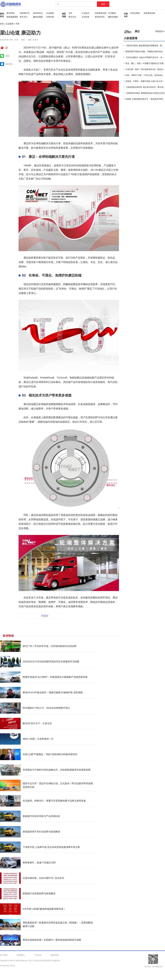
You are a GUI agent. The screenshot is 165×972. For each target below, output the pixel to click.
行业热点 (85, 13)
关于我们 (4, 955)
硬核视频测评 (12, 17)
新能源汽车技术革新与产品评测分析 (41, 816)
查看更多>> (160, 31)
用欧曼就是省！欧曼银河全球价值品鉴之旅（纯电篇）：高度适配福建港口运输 (58, 924)
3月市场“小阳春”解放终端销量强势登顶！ (44, 909)
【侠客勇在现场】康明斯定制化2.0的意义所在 (145, 93)
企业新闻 (50, 13)
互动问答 (85, 17)
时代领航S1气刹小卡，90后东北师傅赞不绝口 (46, 708)
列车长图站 (135, 13)
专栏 (70, 13)
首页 (2, 24)
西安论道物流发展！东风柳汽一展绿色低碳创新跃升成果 (52, 939)
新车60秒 (11, 13)
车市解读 (112, 13)
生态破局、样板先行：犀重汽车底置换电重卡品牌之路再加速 (54, 800)
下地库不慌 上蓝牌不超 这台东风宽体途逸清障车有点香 (51, 847)
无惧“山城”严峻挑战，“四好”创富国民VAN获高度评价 (50, 754)
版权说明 (55, 955)
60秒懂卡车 (25, 13)
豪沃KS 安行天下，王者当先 (37, 723)
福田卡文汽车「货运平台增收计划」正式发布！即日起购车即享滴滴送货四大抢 (58, 785)
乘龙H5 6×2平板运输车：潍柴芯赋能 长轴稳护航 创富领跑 (53, 692)
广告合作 (38, 955)
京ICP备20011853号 (7, 966)
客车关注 (24, 17)
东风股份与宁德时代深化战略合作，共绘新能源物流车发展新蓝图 (56, 769)
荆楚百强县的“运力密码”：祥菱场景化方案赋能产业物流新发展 (55, 677)
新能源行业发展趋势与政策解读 (39, 893)
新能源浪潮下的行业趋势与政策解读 (41, 831)
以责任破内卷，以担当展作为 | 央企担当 (43, 878)
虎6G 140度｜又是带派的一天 (38, 738)
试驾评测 (50, 17)
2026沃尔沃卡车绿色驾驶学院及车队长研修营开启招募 (51, 661)
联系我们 (21, 955)
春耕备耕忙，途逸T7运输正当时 (39, 862)
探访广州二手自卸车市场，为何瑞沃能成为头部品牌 (49, 646)
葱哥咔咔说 (38, 13)
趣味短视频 (38, 17)
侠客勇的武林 (100, 13)
